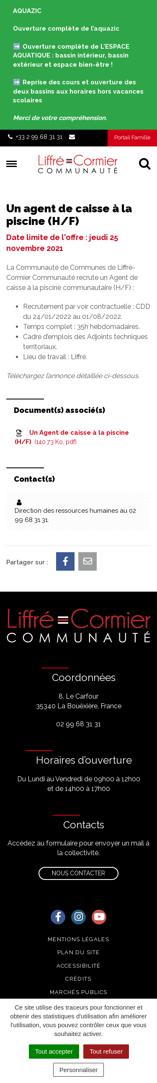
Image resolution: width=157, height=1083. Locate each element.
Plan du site (78, 952)
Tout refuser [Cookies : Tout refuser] (106, 1051)
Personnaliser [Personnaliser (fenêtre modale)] (78, 1069)
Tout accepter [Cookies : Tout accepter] (54, 1051)
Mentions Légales (78, 939)
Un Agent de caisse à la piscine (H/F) (72, 437)
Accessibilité (79, 966)
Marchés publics (79, 992)
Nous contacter (78, 873)
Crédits (78, 979)
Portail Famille (132, 137)
